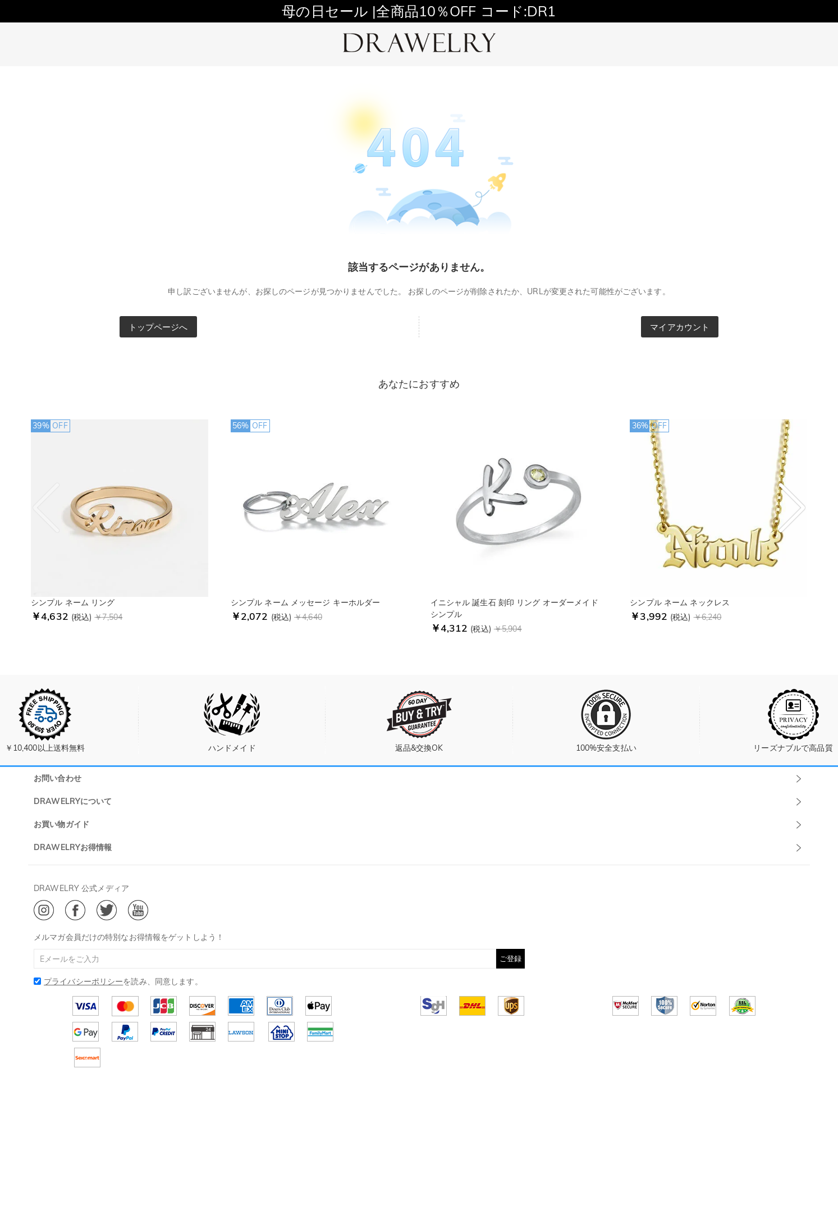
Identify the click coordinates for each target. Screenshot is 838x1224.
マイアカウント (679, 327)
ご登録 (510, 958)
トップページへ (158, 327)
